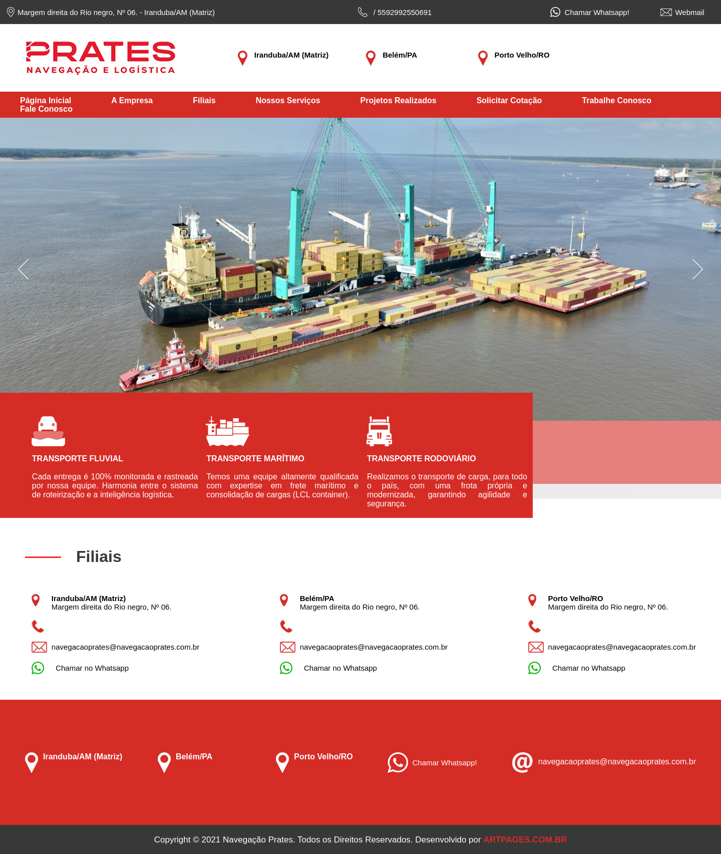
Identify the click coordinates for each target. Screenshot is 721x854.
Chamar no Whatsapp (90, 668)
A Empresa (132, 100)
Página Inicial (45, 100)
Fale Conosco (46, 109)
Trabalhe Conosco (616, 100)
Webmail (689, 12)
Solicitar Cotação (509, 100)
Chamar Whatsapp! (594, 12)
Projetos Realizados (398, 100)
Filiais (204, 100)
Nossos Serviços (288, 100)
